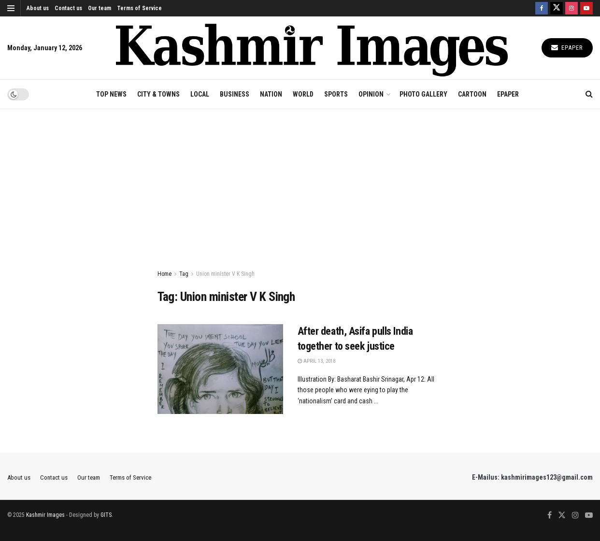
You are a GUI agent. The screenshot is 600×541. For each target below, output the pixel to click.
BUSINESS (234, 94)
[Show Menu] (10, 8)
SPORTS (336, 94)
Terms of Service (139, 8)
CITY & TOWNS (158, 94)
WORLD (303, 94)
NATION (271, 94)
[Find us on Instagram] (571, 8)
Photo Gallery (423, 94)
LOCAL (199, 94)
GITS (106, 515)
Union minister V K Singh (225, 273)
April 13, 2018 (316, 361)
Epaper (567, 47)
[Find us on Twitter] (556, 8)
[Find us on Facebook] (541, 8)
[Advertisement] (300, 181)
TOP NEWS (111, 94)
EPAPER (508, 94)
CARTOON (472, 94)
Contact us (68, 8)
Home (164, 273)
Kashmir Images (45, 515)
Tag (183, 273)
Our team (99, 8)
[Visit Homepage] (312, 47)
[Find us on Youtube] (586, 8)
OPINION (371, 94)
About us (38, 8)
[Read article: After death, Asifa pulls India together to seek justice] (220, 369)
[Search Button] (589, 94)
